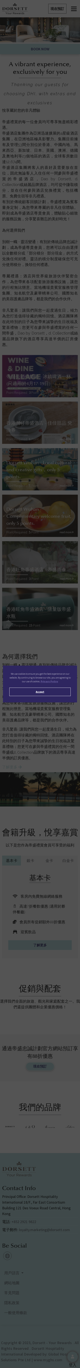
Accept (40, 691)
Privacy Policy (49, 681)
